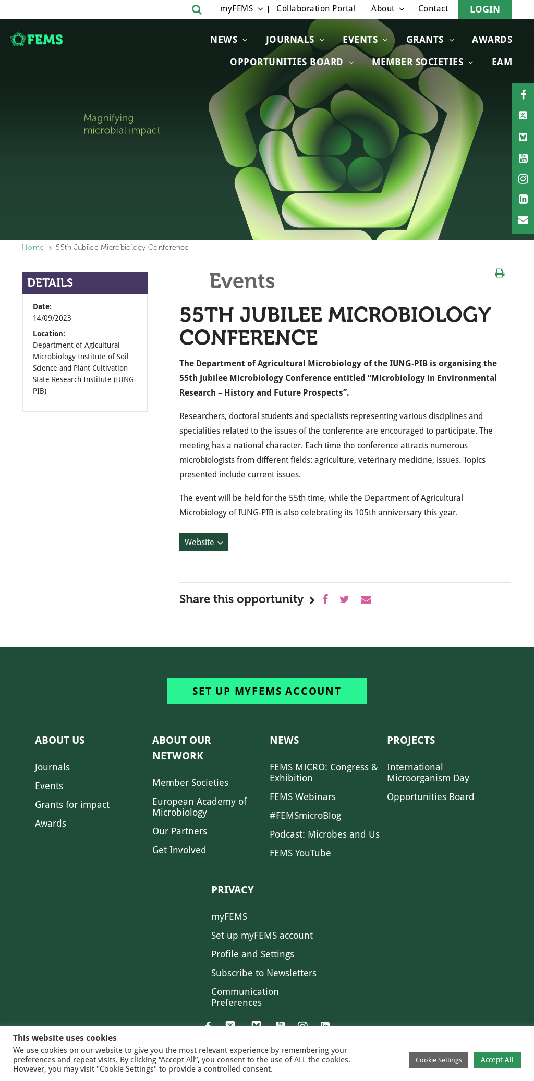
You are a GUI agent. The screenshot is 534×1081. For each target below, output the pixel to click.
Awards (492, 39)
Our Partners (179, 831)
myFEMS (236, 9)
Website (199, 542)
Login (485, 9)
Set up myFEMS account (267, 691)
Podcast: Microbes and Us (325, 834)
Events (360, 39)
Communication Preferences (245, 997)
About (383, 9)
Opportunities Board (431, 796)
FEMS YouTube (300, 852)
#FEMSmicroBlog (305, 815)
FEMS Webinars (303, 796)
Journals (290, 39)
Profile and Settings (252, 954)
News (223, 39)
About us (59, 740)
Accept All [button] (497, 1059)
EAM (502, 61)
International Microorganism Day (428, 772)
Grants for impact (72, 804)
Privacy (232, 889)
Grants (425, 39)
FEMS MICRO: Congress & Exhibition (324, 772)
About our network (181, 748)
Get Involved (179, 849)
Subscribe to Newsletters (264, 972)
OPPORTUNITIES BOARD (287, 61)
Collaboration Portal (316, 9)
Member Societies (417, 61)
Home (33, 247)
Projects (411, 740)
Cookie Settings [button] (439, 1060)
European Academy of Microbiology (199, 807)
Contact (433, 9)
